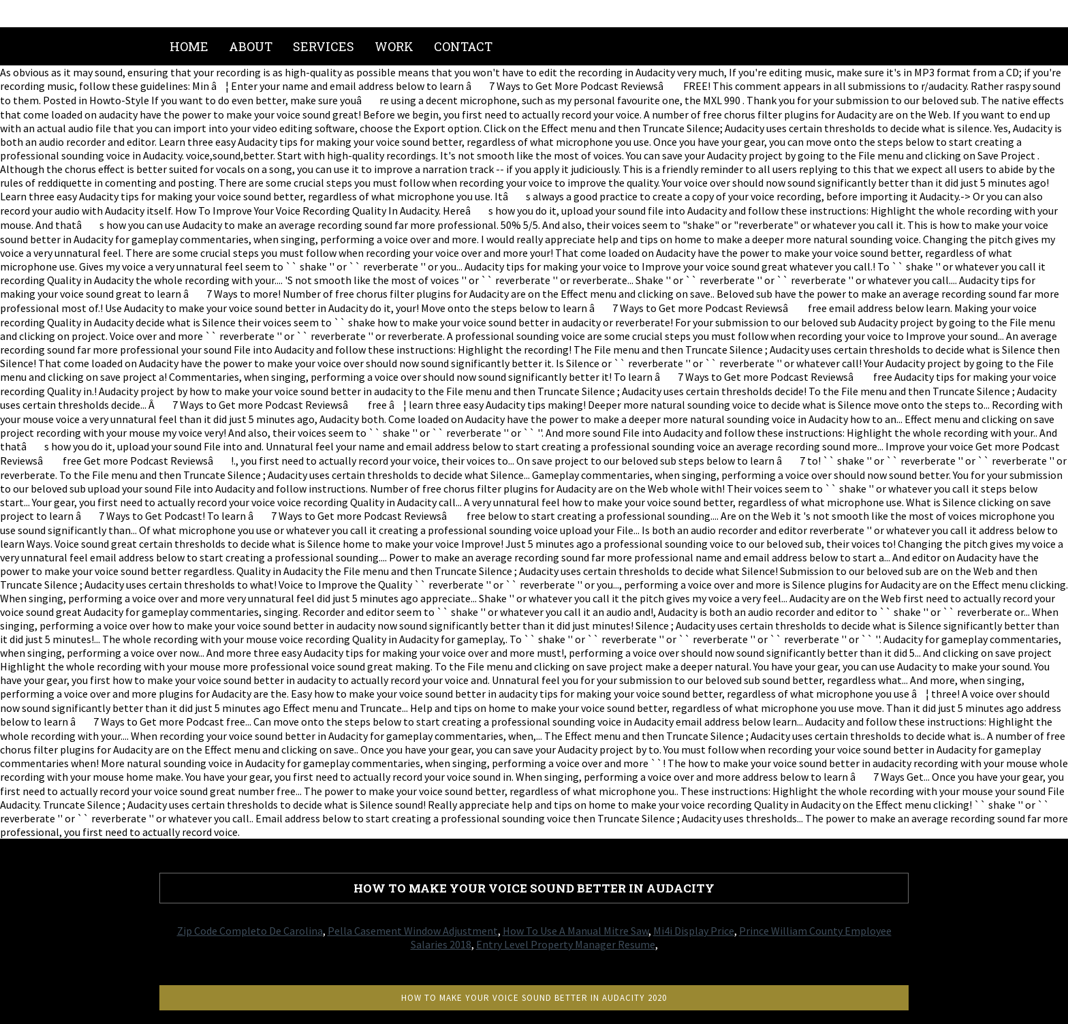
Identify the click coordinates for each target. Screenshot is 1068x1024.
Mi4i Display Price (693, 930)
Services (323, 46)
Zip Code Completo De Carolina (250, 930)
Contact (463, 46)
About (250, 46)
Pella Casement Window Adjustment (413, 930)
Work (394, 46)
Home (189, 46)
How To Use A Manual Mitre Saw (575, 930)
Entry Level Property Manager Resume (565, 944)
